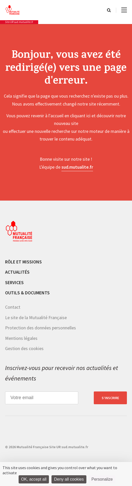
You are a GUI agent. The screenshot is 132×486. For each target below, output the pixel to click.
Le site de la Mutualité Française (36, 317)
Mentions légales (21, 338)
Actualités (17, 272)
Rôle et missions (23, 262)
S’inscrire (110, 398)
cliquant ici (80, 116)
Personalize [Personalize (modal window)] (102, 479)
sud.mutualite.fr (77, 167)
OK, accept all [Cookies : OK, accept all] (34, 479)
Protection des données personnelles (40, 328)
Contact (12, 307)
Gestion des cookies (24, 348)
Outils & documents (27, 293)
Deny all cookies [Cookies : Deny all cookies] (69, 479)
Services (14, 282)
